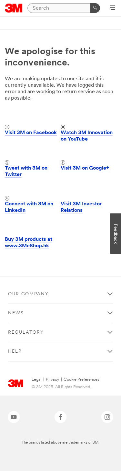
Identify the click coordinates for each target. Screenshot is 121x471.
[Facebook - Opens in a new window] (60, 417)
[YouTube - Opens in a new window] (13, 417)
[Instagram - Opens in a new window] (107, 417)
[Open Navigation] (112, 8)
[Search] (63, 8)
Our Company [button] (28, 294)
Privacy (52, 380)
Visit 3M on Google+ (85, 168)
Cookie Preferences (81, 380)
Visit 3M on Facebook (31, 132)
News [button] (16, 313)
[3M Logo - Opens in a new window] (14, 8)
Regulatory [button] (26, 332)
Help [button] (15, 351)
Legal (37, 380)
